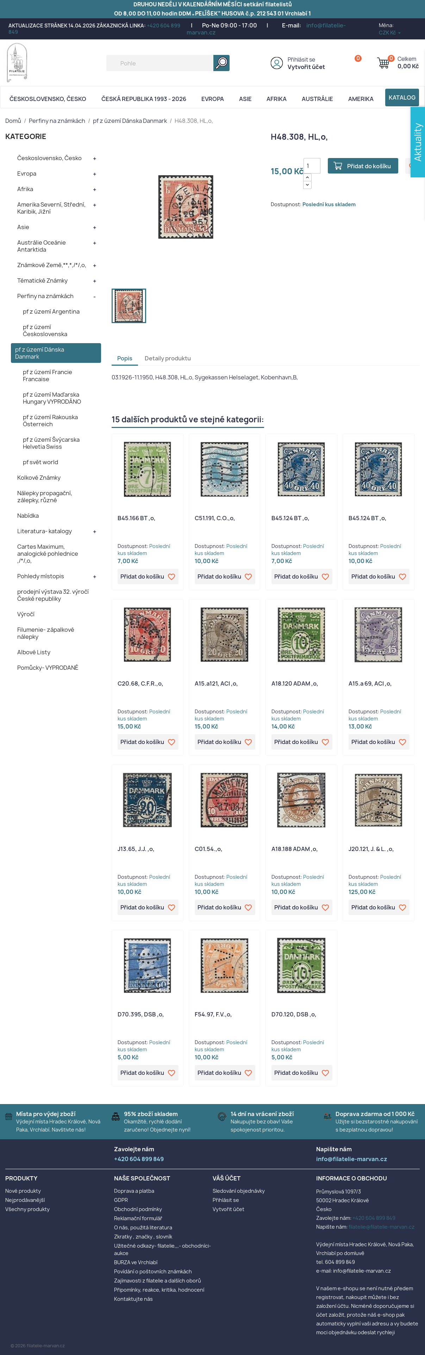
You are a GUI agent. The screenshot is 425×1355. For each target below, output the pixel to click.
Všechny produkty (27, 1209)
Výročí (26, 614)
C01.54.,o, (209, 849)
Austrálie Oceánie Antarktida (41, 246)
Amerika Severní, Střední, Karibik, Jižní (51, 208)
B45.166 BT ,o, (137, 518)
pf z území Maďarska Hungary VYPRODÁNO (52, 398)
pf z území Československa (45, 330)
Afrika (277, 99)
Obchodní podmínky (138, 1209)
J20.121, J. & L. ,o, (371, 849)
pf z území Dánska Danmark (39, 353)
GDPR (121, 1200)
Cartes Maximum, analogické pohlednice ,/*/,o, (47, 554)
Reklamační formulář (138, 1218)
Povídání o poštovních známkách (153, 1271)
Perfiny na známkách (45, 296)
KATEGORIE (25, 136)
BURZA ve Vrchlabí (135, 1262)
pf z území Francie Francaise (47, 375)
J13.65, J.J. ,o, (136, 849)
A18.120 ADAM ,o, (294, 683)
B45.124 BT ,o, (290, 518)
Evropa (212, 99)
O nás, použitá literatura (143, 1227)
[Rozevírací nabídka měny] (390, 32)
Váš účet (226, 1178)
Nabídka (28, 515)
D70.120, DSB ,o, (294, 1014)
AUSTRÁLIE (317, 99)
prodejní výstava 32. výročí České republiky (53, 595)
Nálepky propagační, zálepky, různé (44, 496)
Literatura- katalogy (44, 531)
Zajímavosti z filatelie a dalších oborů (157, 1280)
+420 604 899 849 (373, 1218)
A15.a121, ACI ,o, (216, 683)
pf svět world (40, 462)
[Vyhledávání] (168, 63)
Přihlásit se (301, 59)
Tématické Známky (42, 280)
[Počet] (312, 166)
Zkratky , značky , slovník (143, 1236)
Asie (245, 99)
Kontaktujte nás (133, 1299)
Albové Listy (33, 652)
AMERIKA (361, 99)
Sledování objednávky (239, 1190)
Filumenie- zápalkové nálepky (45, 633)
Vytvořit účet (306, 67)
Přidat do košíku (369, 166)
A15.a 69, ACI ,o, (370, 683)
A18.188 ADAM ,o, (294, 849)
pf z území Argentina (51, 311)
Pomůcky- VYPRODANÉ (48, 668)
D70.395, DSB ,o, (141, 1014)
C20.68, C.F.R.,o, (140, 683)
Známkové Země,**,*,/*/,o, (51, 265)
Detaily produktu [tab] (168, 358)
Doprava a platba (134, 1190)
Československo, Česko (48, 99)
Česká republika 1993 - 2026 (143, 99)
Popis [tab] (124, 358)
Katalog (402, 97)
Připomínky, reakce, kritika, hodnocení (159, 1289)
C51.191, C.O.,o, (215, 518)
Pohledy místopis (40, 576)
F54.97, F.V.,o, (213, 1014)
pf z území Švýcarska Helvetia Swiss (51, 443)
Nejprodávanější (25, 1200)
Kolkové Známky (39, 477)
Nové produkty (23, 1190)
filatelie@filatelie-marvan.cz (381, 1226)
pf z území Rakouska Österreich (50, 420)
